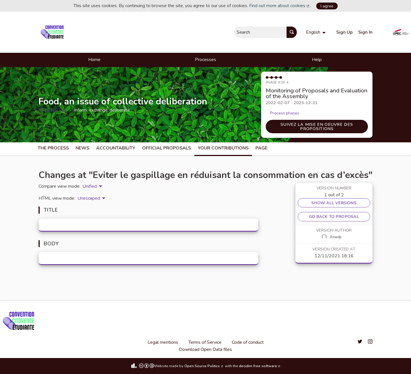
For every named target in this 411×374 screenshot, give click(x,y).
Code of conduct (248, 342)
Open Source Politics (204, 366)
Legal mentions (163, 342)
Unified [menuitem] (89, 186)
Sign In (365, 32)
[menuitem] (316, 32)
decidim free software (260, 366)
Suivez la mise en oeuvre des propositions (317, 126)
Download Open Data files (205, 349)
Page (261, 148)
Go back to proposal (334, 216)
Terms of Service (204, 342)
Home (94, 59)
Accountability (115, 148)
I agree (327, 6)
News (82, 148)
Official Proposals (166, 148)
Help (317, 59)
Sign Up (344, 32)
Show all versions (333, 203)
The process (53, 148)
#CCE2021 (52, 110)
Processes (205, 59)
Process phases (284, 113)
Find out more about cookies (279, 6)
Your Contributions (223, 148)
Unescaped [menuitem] (88, 198)
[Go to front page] (53, 32)
